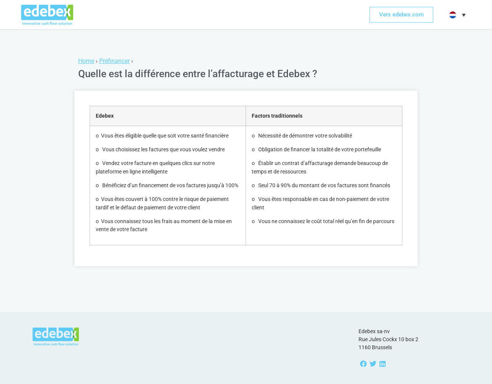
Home (86, 61)
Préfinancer (114, 61)
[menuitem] (456, 15)
